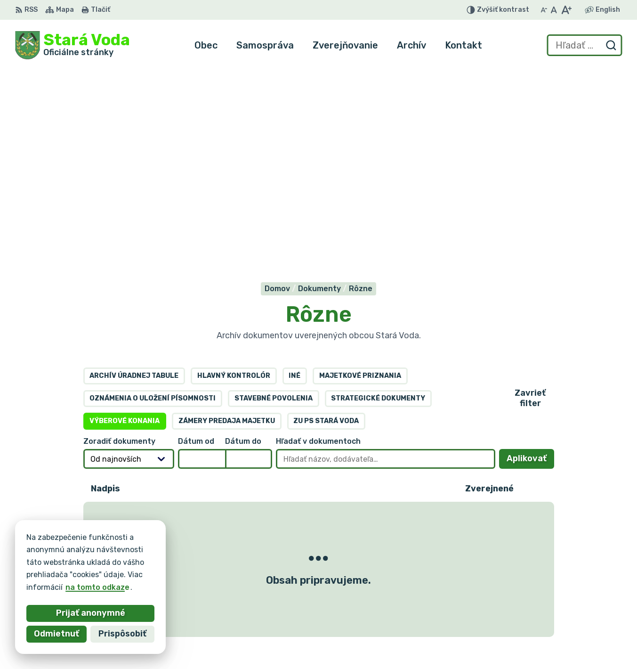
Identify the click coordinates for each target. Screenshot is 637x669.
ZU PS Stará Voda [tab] (326, 228)
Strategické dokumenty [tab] (378, 206)
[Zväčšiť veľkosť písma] (566, 10)
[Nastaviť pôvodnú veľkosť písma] (554, 10)
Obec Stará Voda (107, 561)
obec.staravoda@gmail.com (569, 625)
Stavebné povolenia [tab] (273, 206)
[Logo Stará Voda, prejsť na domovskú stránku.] (72, 45)
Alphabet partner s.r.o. (154, 552)
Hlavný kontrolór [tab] (233, 183)
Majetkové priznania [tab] (360, 183)
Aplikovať (530, 269)
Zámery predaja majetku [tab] (226, 228)
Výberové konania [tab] (124, 228)
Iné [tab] (294, 183)
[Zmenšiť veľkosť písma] (544, 10)
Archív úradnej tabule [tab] (133, 183)
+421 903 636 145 (551, 615)
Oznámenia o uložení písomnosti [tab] (152, 206)
